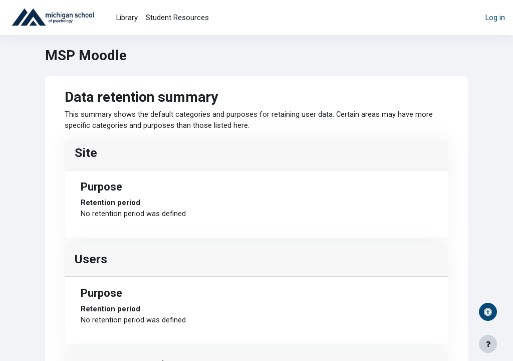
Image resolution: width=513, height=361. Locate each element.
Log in (495, 17)
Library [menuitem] (127, 17)
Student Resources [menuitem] (177, 17)
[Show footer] (488, 344)
